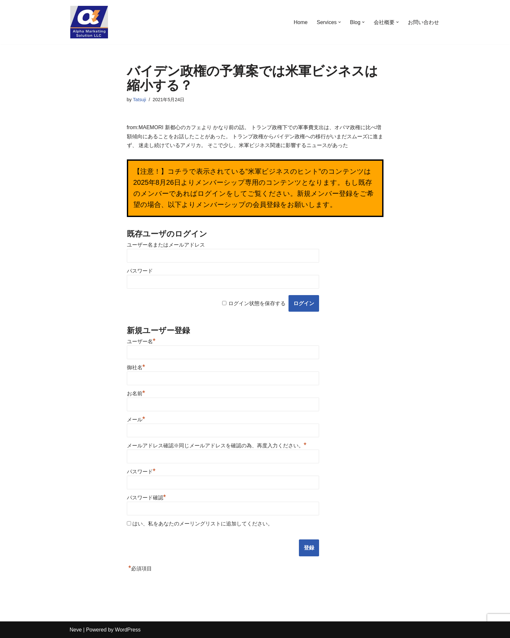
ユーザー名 (141, 341)
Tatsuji (139, 99)
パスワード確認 (146, 497)
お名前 (136, 393)
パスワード (140, 271)
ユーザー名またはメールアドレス (166, 245)
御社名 (136, 367)
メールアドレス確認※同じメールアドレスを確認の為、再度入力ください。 (217, 445)
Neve (76, 629)
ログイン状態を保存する (257, 303)
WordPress (128, 629)
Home (301, 22)
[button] (339, 22)
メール (136, 419)
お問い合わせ (423, 22)
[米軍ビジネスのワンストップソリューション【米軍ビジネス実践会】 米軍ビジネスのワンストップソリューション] (89, 22)
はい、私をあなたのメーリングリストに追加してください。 (200, 523)
